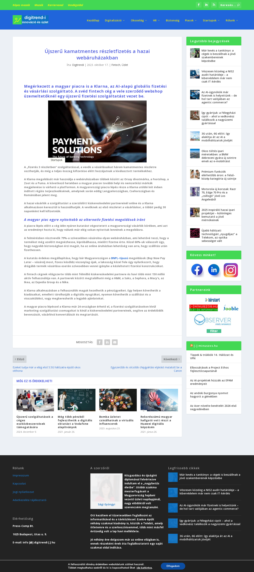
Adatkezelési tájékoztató (29, 498)
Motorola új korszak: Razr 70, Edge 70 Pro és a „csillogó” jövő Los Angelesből (219, 193)
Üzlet (125, 63)
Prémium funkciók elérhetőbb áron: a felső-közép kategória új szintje (219, 173)
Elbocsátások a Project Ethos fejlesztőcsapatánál (209, 367)
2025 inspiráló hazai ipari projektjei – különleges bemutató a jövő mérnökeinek (218, 214)
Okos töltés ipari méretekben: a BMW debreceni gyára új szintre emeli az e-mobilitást (219, 155)
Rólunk (230, 18)
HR (155, 18)
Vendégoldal (75, 5)
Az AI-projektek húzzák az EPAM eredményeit (211, 380)
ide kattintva (144, 568)
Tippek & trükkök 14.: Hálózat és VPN (211, 355)
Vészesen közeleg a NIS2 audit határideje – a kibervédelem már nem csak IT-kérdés (218, 75)
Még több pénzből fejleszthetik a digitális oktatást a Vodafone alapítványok (75, 421)
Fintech (115, 63)
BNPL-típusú (119, 257)
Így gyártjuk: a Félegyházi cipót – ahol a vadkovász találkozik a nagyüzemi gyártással (219, 117)
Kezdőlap (93, 18)
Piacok (189, 18)
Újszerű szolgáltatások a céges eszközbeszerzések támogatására (34, 421)
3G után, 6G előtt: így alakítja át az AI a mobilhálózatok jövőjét (217, 135)
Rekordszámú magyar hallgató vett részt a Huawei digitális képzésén (156, 421)
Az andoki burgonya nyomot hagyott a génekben (209, 393)
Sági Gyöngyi (106, 503)
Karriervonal (55, 5)
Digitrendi (78, 63)
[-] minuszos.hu (206, 344)
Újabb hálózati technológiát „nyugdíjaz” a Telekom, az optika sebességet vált (219, 234)
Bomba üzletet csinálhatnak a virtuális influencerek (116, 419)
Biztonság (172, 18)
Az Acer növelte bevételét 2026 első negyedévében (213, 406)
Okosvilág (137, 18)
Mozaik (38, 5)
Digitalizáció (113, 18)
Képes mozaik (21, 5)
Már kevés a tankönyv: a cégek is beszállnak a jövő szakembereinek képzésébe (219, 54)
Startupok (209, 18)
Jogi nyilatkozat (23, 490)
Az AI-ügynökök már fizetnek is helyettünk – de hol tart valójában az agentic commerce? (219, 96)
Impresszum (21, 474)
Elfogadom (173, 566)
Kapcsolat (19, 482)
